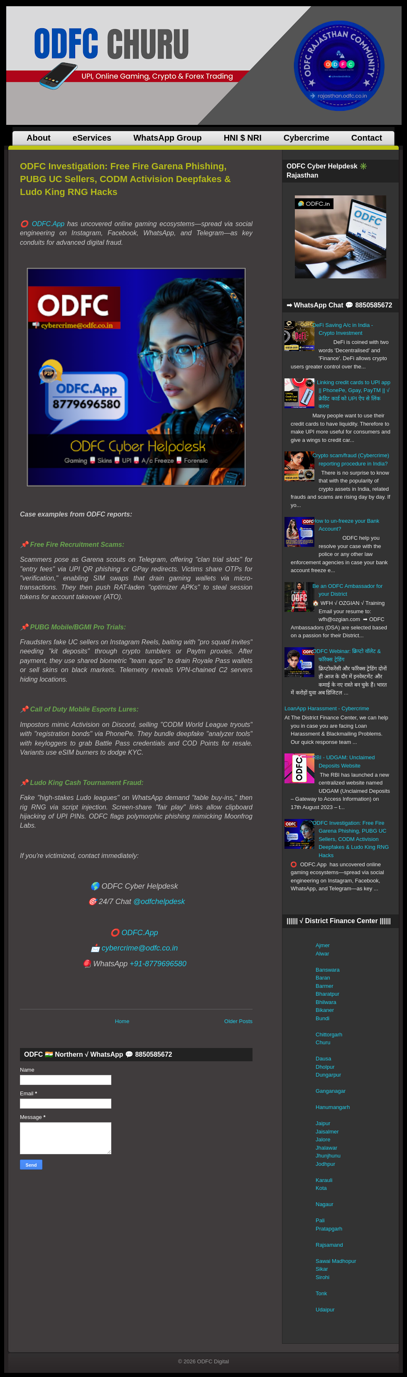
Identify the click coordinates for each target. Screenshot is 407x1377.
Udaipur (325, 1309)
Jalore (323, 1139)
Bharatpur (327, 994)
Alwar (322, 953)
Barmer (324, 986)
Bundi (322, 1018)
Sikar (322, 1269)
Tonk (321, 1293)
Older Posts (238, 1021)
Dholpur (325, 1067)
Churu (323, 1042)
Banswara (328, 970)
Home (122, 1021)
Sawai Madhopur (336, 1261)
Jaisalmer (327, 1131)
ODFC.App (48, 223)
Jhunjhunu (328, 1156)
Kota (321, 1188)
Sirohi (322, 1277)
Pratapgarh (329, 1229)
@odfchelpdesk (159, 901)
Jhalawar (326, 1148)
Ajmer (323, 945)
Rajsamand (329, 1245)
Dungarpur (328, 1075)
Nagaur (324, 1204)
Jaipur (323, 1123)
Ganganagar (331, 1091)
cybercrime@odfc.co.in (140, 948)
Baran (323, 978)
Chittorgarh (329, 1034)
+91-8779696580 (158, 964)
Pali (320, 1220)
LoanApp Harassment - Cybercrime (326, 708)
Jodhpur (325, 1164)
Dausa (323, 1058)
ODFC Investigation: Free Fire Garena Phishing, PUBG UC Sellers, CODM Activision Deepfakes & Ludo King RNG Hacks (125, 179)
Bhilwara (326, 1002)
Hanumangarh (333, 1107)
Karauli (324, 1180)
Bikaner (325, 1010)
